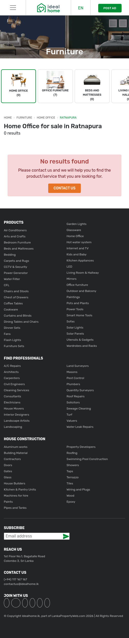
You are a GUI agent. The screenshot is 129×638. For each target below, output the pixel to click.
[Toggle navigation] (13, 7)
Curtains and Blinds (18, 315)
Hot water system (79, 242)
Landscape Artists (17, 420)
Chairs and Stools (16, 291)
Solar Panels (75, 333)
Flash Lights (12, 340)
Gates (8, 471)
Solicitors (73, 402)
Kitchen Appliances (80, 260)
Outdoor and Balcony (81, 291)
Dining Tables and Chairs (21, 321)
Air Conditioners (15, 230)
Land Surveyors (78, 366)
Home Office (46, 117)
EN (80, 8)
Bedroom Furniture (17, 242)
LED (69, 266)
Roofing (72, 453)
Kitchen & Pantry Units (20, 489)
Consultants (12, 396)
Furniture (24, 117)
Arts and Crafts (14, 236)
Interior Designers (16, 414)
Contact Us (64, 188)
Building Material (16, 453)
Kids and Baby (76, 254)
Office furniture (77, 285)
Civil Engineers (14, 384)
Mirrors (71, 279)
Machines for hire (16, 495)
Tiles (70, 483)
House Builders (14, 483)
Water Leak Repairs (80, 427)
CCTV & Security (15, 267)
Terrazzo (73, 477)
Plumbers (73, 384)
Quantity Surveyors (80, 390)
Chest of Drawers (16, 297)
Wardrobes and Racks (82, 346)
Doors (8, 465)
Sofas (71, 321)
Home (8, 117)
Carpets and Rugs (16, 261)
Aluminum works (16, 447)
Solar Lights (75, 327)
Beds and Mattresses (19, 248)
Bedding (10, 254)
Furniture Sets (14, 346)
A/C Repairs (12, 366)
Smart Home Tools (79, 315)
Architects (11, 372)
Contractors (12, 459)
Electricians (12, 402)
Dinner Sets (12, 328)
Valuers (72, 420)
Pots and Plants (78, 303)
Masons (72, 372)
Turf (69, 414)
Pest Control (75, 378)
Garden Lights (76, 224)
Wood (70, 495)
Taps (70, 471)
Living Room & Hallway (83, 272)
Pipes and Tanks (15, 508)
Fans (7, 334)
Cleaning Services (16, 390)
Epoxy (71, 501)
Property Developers (81, 447)
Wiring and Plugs (78, 489)
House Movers (14, 408)
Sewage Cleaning (79, 408)
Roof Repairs (76, 396)
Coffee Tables (13, 303)
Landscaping (13, 427)
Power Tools (75, 309)
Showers (73, 465)
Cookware (11, 309)
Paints (8, 501)
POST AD (110, 8)
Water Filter (12, 279)
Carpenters (12, 378)
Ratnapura (68, 117)
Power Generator (16, 273)
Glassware (74, 230)
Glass (7, 477)
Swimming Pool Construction (87, 459)
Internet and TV (78, 248)
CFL (6, 285)
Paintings (73, 297)
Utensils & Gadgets (80, 339)
